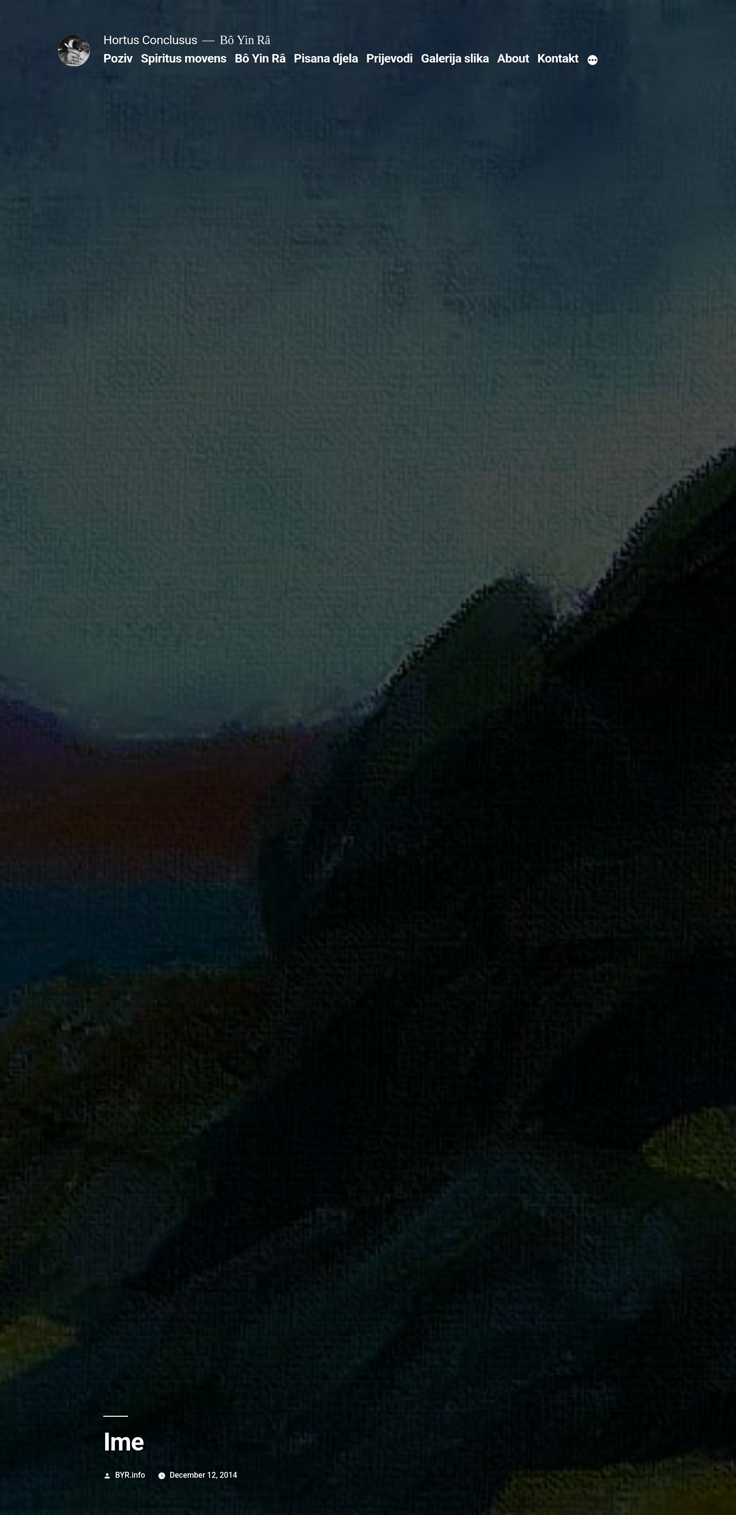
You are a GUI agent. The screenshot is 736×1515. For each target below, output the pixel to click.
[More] (593, 60)
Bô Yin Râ (260, 58)
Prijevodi (389, 58)
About (513, 58)
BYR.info (130, 1475)
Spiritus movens (184, 58)
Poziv (118, 58)
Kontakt (558, 58)
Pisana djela (326, 58)
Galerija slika (455, 58)
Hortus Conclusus (150, 40)
